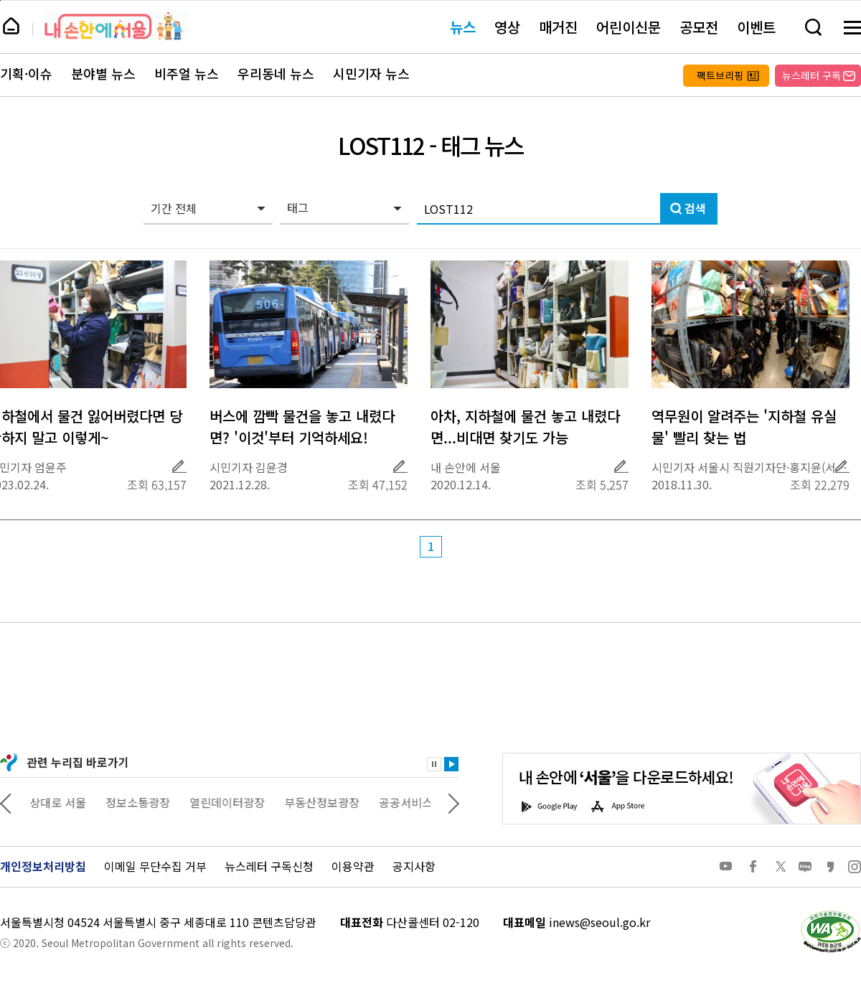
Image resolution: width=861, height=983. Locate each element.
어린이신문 (628, 27)
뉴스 (463, 27)
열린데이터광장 (237, 802)
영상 (507, 27)
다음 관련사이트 (453, 802)
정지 (434, 764)
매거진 (558, 27)
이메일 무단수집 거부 (155, 866)
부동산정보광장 (332, 802)
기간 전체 (174, 208)
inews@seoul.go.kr (599, 922)
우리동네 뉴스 (275, 74)
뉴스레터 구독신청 (269, 866)
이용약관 (353, 866)
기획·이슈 (26, 74)
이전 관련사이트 (5, 802)
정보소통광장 (148, 802)
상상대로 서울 (62, 802)
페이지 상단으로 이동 (0, 0)
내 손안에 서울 (116, 26)
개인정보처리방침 (43, 866)
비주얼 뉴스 (186, 74)
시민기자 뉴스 (371, 74)
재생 (451, 764)
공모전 (698, 27)
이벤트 (756, 27)
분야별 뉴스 (103, 74)
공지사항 (414, 866)
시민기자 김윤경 (249, 467)
